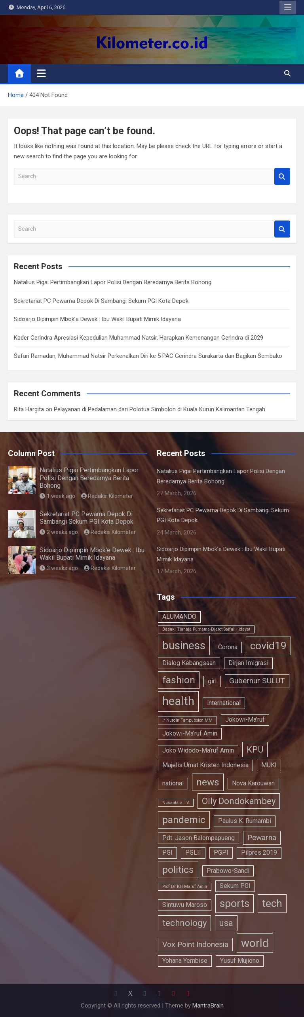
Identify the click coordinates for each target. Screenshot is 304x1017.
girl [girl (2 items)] (212, 681)
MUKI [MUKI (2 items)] (269, 765)
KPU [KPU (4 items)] (255, 749)
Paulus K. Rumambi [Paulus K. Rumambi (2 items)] (244, 821)
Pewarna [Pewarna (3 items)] (261, 837)
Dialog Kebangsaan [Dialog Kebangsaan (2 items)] (189, 663)
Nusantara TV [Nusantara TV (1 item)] (175, 802)
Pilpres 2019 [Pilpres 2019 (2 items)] (259, 852)
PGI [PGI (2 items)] (167, 852)
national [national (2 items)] (173, 783)
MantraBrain (208, 1005)
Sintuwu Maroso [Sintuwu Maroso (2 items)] (184, 905)
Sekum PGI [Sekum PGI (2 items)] (235, 886)
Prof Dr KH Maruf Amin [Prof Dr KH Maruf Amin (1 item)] (184, 886)
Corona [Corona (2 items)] (228, 647)
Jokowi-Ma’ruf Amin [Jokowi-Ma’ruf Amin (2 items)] (189, 733)
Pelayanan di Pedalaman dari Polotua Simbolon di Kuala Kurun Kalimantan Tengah (159, 409)
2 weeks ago (59, 532)
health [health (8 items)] (178, 701)
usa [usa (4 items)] (226, 923)
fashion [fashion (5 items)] (178, 680)
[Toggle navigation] (41, 73)
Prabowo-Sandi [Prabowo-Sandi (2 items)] (228, 870)
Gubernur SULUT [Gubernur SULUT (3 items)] (257, 680)
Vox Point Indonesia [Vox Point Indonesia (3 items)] (195, 944)
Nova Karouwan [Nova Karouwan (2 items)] (253, 783)
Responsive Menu (287, 7)
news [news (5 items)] (207, 782)
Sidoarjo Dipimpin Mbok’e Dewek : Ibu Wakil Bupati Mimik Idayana (97, 319)
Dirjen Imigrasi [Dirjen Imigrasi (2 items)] (248, 663)
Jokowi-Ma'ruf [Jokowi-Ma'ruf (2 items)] (245, 719)
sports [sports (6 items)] (234, 903)
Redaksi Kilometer (107, 496)
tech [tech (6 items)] (272, 903)
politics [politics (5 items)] (178, 869)
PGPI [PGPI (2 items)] (221, 852)
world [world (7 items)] (255, 943)
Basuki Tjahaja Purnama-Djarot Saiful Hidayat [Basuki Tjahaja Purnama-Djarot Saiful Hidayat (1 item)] (206, 629)
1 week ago (57, 496)
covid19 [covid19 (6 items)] (268, 645)
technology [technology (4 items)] (184, 923)
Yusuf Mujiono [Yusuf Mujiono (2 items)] (239, 960)
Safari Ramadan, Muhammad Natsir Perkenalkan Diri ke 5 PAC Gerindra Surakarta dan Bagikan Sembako (148, 355)
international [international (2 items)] (224, 703)
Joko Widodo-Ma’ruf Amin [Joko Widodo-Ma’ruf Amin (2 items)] (198, 750)
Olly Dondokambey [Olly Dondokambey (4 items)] (239, 801)
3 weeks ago (59, 568)
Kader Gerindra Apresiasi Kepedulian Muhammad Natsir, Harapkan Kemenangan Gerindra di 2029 (138, 337)
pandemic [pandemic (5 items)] (183, 819)
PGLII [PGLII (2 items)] (193, 852)
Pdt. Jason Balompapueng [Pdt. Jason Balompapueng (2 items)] (198, 838)
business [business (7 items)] (183, 645)
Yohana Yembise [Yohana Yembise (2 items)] (184, 960)
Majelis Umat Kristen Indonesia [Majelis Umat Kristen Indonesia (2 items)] (205, 765)
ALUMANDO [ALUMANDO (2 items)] (179, 616)
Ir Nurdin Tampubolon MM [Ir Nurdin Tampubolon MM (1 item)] (187, 720)
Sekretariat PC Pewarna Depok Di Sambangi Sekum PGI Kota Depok (101, 300)
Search (282, 176)
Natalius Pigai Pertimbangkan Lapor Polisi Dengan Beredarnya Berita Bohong (112, 282)
